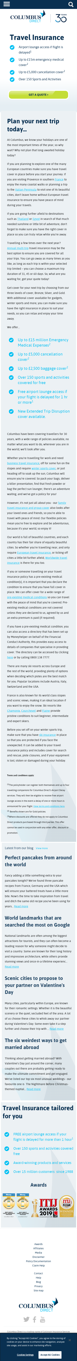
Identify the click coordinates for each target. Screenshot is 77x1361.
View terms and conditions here (49, 806)
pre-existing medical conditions (27, 597)
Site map (38, 1290)
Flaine (46, 710)
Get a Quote (38, 94)
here (10, 657)
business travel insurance (23, 463)
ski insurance (47, 735)
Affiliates (38, 1248)
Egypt (36, 219)
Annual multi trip (18, 248)
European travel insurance (34, 552)
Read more (21, 906)
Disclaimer (38, 1257)
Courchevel (28, 710)
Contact (38, 1273)
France (59, 179)
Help (38, 1277)
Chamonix (13, 710)
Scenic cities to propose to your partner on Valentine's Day (35, 985)
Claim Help (38, 1265)
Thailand (23, 219)
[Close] (70, 1343)
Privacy (38, 1286)
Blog (38, 1282)
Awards (38, 1244)
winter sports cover (44, 468)
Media (38, 1252)
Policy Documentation (38, 1261)
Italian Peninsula (26, 189)
